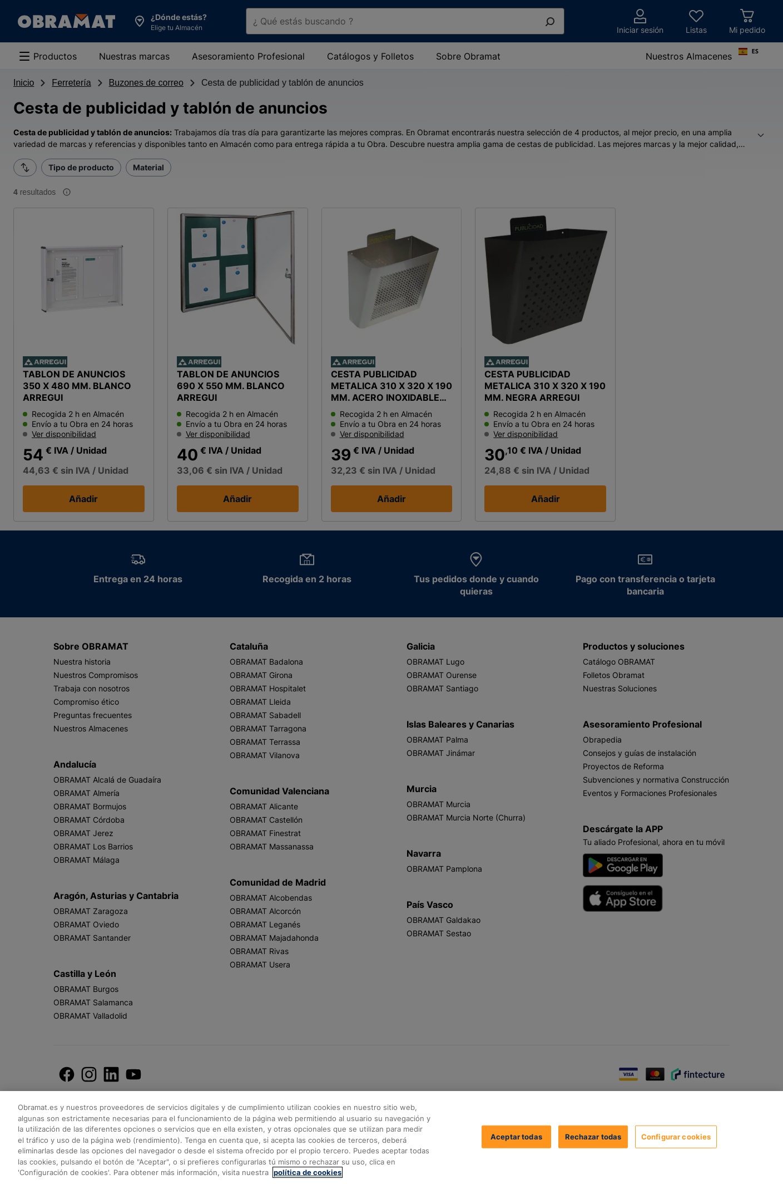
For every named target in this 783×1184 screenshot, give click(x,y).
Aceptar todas (516, 1136)
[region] (391, 1137)
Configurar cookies (676, 1136)
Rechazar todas (593, 1136)
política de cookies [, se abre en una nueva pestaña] (307, 1172)
